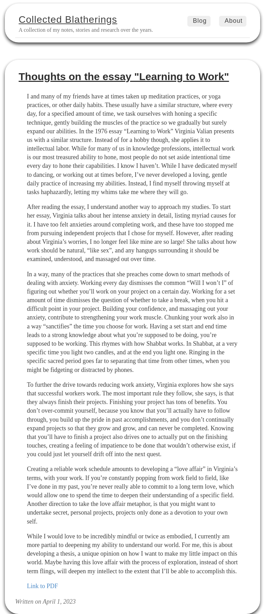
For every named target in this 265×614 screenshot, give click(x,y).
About (234, 20)
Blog (200, 20)
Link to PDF (42, 586)
